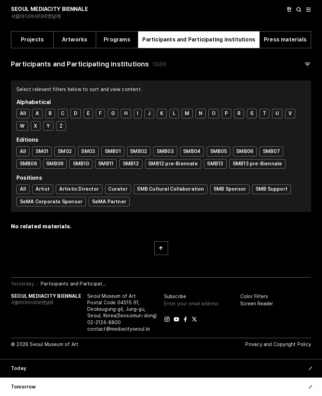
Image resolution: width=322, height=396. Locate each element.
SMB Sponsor (230, 189)
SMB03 (165, 151)
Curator (117, 189)
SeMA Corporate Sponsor (51, 201)
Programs (117, 39)
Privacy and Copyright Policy (278, 344)
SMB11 (105, 163)
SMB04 (192, 151)
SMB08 (28, 163)
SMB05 (218, 151)
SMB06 (244, 151)
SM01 (42, 151)
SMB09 (54, 163)
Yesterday (22, 283)
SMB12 (131, 163)
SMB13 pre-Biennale (257, 163)
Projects (32, 39)
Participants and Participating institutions (198, 39)
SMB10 (81, 163)
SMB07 (271, 151)
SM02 (65, 151)
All (23, 113)
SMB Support (271, 189)
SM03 (88, 151)
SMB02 (138, 151)
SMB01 (113, 151)
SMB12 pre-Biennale (173, 163)
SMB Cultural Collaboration (170, 189)
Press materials (285, 39)
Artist (43, 189)
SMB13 (215, 163)
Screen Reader (256, 303)
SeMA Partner (109, 201)
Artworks (75, 39)
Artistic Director (79, 189)
